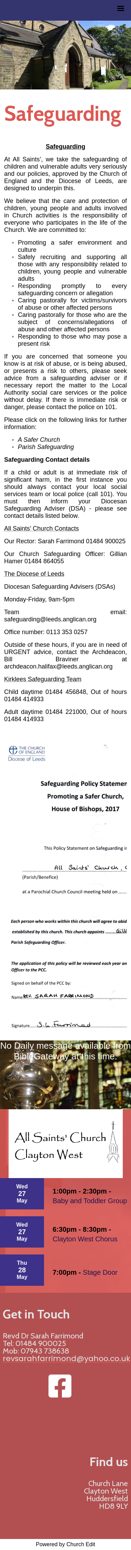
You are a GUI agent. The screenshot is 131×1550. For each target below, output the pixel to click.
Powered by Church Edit (65, 1544)
